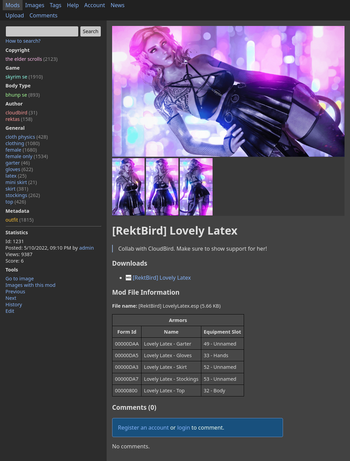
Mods (12, 5)
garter (17, 162)
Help (73, 5)
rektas (18, 119)
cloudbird (21, 112)
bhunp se (22, 95)
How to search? (23, 41)
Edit (9, 311)
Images (34, 5)
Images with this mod (30, 285)
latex (15, 175)
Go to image (19, 278)
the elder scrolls (31, 59)
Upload (14, 15)
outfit (19, 219)
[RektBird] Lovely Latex (158, 277)
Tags (56, 5)
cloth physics (26, 137)
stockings (22, 195)
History (13, 304)
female (21, 149)
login (183, 427)
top (15, 201)
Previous (15, 291)
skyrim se (24, 76)
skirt (16, 188)
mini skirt (21, 182)
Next (10, 298)
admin (86, 248)
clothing (22, 143)
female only (26, 156)
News (117, 5)
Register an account (143, 427)
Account (94, 5)
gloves (19, 169)
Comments (43, 15)
